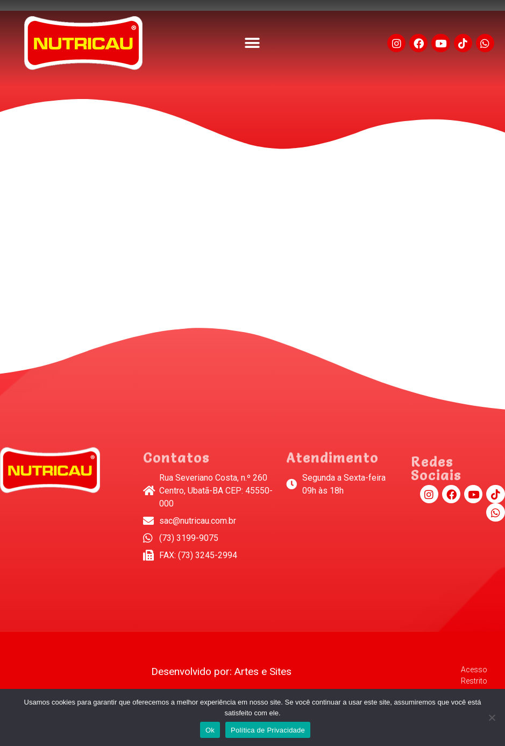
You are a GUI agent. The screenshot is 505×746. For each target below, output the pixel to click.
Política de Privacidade (268, 730)
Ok (210, 730)
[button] (252, 43)
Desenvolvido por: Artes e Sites (221, 671)
